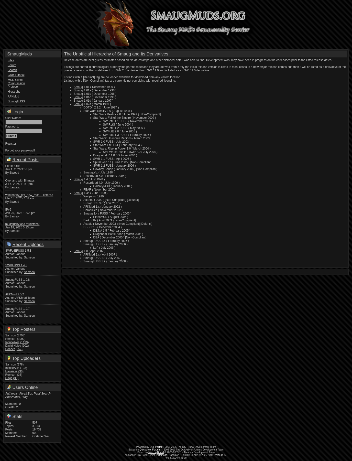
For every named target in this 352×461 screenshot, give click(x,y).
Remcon (10, 339)
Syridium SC (221, 455)
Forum (12, 65)
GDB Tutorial (16, 75)
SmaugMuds (19, 54)
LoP (95, 247)
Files (11, 60)
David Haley (13, 345)
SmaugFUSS (16, 101)
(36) (20, 371)
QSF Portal (156, 447)
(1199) (24, 342)
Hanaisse (11, 371)
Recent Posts (25, 159)
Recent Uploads (28, 244)
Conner (10, 349)
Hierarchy (14, 91)
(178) (20, 364)
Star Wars (99, 117)
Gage (8, 378)
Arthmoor (162, 455)
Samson (15, 187)
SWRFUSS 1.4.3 (16, 265)
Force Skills (12, 166)
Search (12, 70)
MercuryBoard (156, 452)
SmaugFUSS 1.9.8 (17, 279)
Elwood (14, 172)
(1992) (21, 339)
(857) (19, 349)
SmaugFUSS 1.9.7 (17, 309)
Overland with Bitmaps (19, 180)
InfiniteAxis (12, 342)
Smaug (78, 87)
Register (10, 143)
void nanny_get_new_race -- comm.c (29, 195)
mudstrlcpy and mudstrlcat (22, 224)
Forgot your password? (20, 150)
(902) (25, 345)
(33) (15, 378)
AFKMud (13, 96)
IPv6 (8, 209)
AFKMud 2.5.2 (14, 294)
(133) (23, 368)
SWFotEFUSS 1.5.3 (18, 250)
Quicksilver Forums (150, 449)
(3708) (21, 335)
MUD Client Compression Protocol (16, 83)
